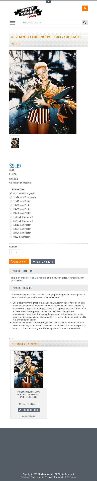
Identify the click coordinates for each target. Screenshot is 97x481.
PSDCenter (70, 477)
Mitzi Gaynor (36, 278)
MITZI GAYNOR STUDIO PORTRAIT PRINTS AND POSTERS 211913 (28, 394)
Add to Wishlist (28, 416)
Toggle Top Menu (48, 2)
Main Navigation (12, 23)
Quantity (13, 246)
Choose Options (30, 410)
